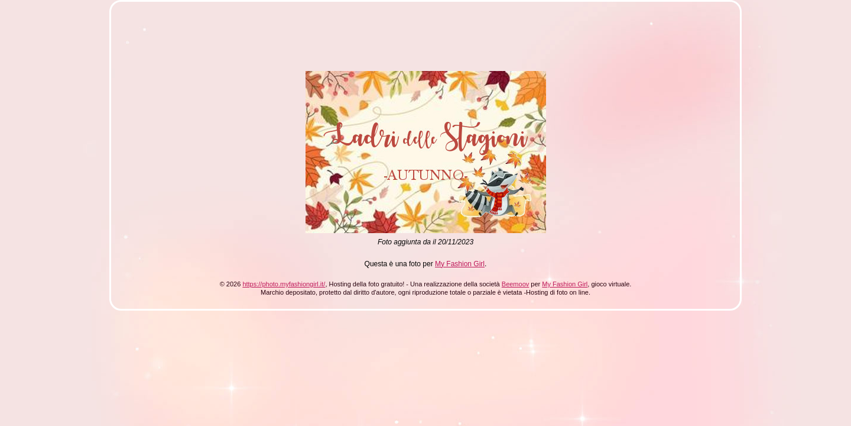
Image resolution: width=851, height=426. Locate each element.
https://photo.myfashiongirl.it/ (283, 284)
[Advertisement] (338, 40)
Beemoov (515, 284)
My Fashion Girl (460, 264)
